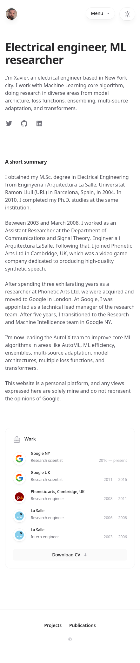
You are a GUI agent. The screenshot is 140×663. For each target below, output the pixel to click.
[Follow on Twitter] (9, 123)
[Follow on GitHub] (24, 123)
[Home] (11, 14)
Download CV (70, 555)
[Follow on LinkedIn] (39, 123)
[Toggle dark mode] (127, 14)
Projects (53, 625)
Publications (82, 625)
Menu (100, 13)
